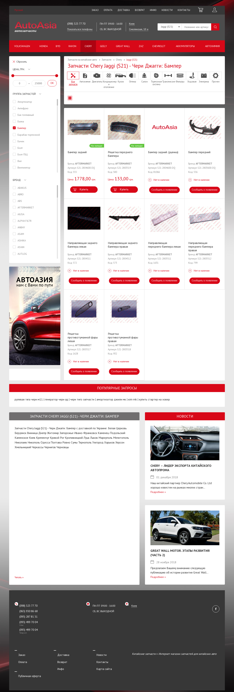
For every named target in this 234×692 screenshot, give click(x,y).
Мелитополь (121, 437)
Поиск (215, 26)
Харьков (109, 442)
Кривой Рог (57, 437)
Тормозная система (156, 79)
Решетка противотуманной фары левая (83, 337)
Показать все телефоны (80, 29)
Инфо (153, 10)
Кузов (121, 77)
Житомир (53, 433)
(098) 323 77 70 (76, 23)
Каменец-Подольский (111, 433)
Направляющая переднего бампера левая (164, 244)
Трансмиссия (168, 77)
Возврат (140, 10)
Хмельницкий (23, 447)
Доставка (124, 10)
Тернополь (85, 442)
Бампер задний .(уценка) (163, 152)
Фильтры (180, 77)
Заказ (95, 10)
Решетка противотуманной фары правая (123, 337)
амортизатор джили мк (111, 399)
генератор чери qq (56, 399)
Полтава (56, 442)
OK (52, 83)
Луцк (86, 437)
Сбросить (21, 61)
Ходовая (192, 77)
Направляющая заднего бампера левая (82, 244)
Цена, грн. (19, 69)
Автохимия (212, 46)
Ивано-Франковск (85, 433)
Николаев (21, 442)
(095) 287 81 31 (28, 616)
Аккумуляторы (185, 46)
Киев (32, 437)
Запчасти (106, 59)
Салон (144, 77)
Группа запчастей (24, 94)
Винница (32, 433)
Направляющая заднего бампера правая (123, 244)
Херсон (119, 442)
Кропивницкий (74, 437)
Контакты (184, 10)
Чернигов (50, 447)
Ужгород (97, 442)
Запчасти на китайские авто (82, 59)
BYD (58, 46)
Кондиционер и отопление (109, 80)
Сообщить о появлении (164, 189)
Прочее (216, 77)
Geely (103, 46)
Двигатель (97, 77)
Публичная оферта (26, 668)
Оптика (133, 77)
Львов (94, 437)
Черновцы (62, 447)
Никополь (34, 442)
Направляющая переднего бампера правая (200, 246)
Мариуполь (105, 437)
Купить (84, 189)
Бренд (17, 180)
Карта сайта (100, 664)
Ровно (66, 442)
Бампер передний (199, 152)
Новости (167, 10)
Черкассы (38, 447)
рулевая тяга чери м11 (29, 399)
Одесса (45, 442)
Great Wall (123, 46)
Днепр (42, 433)
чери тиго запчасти (82, 399)
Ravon (72, 46)
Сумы (74, 442)
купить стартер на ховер (154, 399)
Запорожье (66, 433)
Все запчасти (73, 79)
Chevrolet (158, 46)
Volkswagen (22, 46)
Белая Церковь (117, 428)
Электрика (204, 77)
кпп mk (132, 399)
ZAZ (141, 46)
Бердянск (20, 433)
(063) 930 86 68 (28, 611)
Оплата (108, 10)
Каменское (21, 437)
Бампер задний (77, 152)
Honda (43, 46)
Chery (88, 46)
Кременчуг (42, 437)
